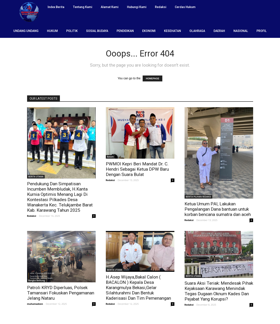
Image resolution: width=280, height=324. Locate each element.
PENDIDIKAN (125, 31)
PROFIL (262, 31)
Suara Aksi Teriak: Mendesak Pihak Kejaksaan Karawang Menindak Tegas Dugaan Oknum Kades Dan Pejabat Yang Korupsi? (219, 291)
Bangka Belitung (36, 280)
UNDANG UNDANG (26, 31)
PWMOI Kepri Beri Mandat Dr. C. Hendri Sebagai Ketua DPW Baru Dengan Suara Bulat (137, 169)
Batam (110, 156)
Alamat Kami (110, 7)
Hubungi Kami (136, 7)
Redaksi (160, 7)
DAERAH (219, 31)
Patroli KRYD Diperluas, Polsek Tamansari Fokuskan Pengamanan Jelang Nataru (60, 293)
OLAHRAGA (197, 31)
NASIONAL (240, 31)
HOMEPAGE (152, 78)
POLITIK (72, 31)
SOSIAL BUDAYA (97, 31)
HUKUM (52, 31)
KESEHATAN (172, 31)
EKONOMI (149, 31)
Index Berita (56, 7)
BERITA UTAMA (36, 176)
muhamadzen (35, 303)
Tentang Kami (82, 7)
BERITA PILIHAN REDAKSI (198, 196)
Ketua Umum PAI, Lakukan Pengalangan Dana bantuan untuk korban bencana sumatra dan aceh (218, 209)
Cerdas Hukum (185, 7)
